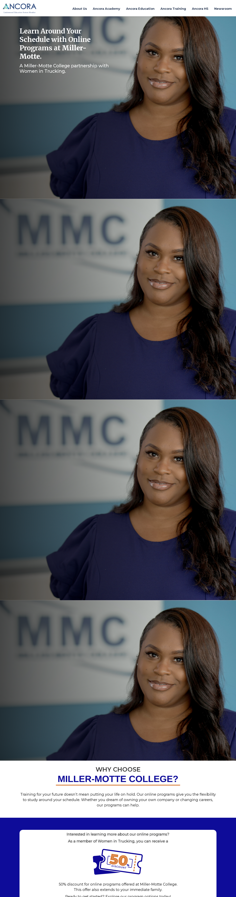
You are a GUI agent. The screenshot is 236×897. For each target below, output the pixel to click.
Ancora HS (200, 9)
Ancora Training (173, 9)
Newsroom (223, 9)
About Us (79, 9)
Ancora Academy (106, 9)
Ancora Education (140, 9)
